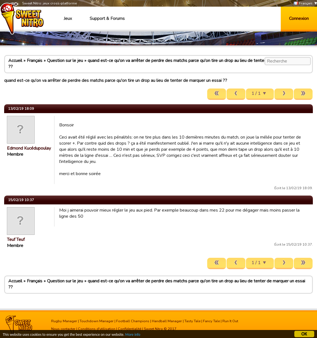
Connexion (299, 18)
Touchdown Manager (97, 321)
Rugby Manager (64, 321)
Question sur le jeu (65, 61)
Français (303, 3)
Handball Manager (167, 321)
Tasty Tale (193, 321)
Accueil (15, 61)
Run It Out (230, 321)
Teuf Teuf (16, 239)
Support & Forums (107, 18)
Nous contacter (63, 328)
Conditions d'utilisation (96, 328)
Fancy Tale (211, 321)
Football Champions (132, 321)
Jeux (68, 18)
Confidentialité (129, 328)
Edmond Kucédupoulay (29, 148)
